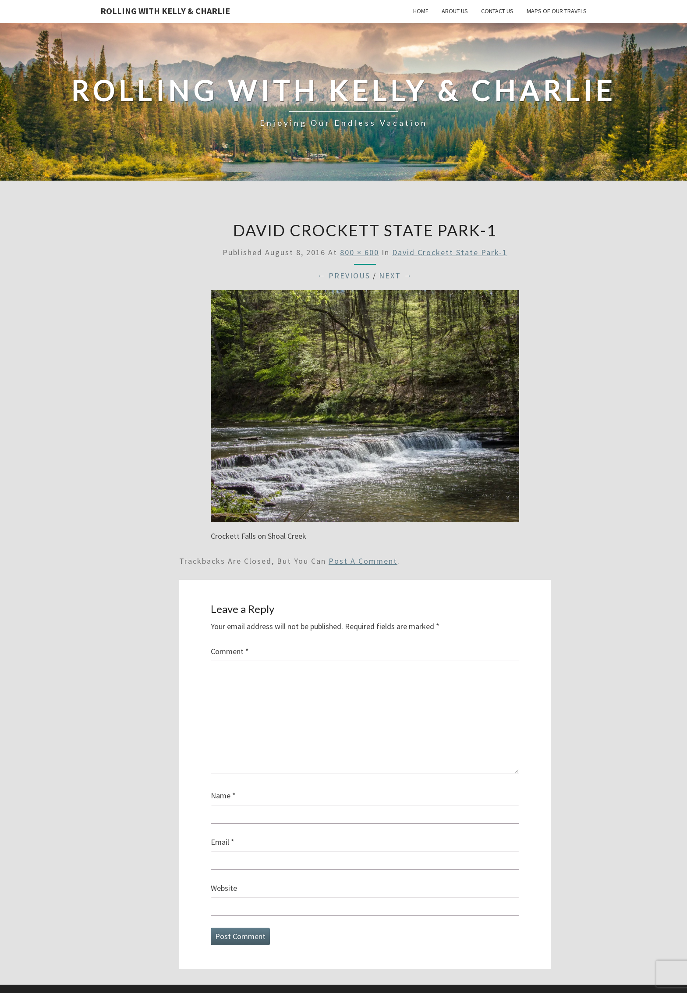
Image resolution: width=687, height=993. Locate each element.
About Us (455, 11)
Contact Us (497, 11)
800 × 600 (359, 252)
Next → (395, 275)
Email (222, 842)
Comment (230, 651)
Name (223, 795)
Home (420, 11)
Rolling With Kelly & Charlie (165, 10)
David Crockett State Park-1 (449, 252)
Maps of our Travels (557, 11)
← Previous (343, 275)
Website (224, 888)
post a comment (363, 561)
